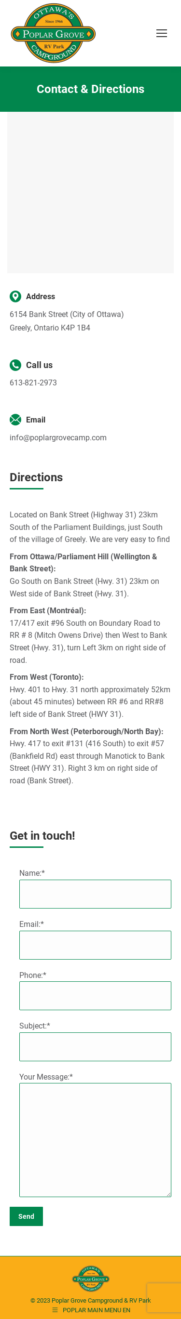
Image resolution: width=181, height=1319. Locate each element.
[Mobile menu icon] (161, 33)
